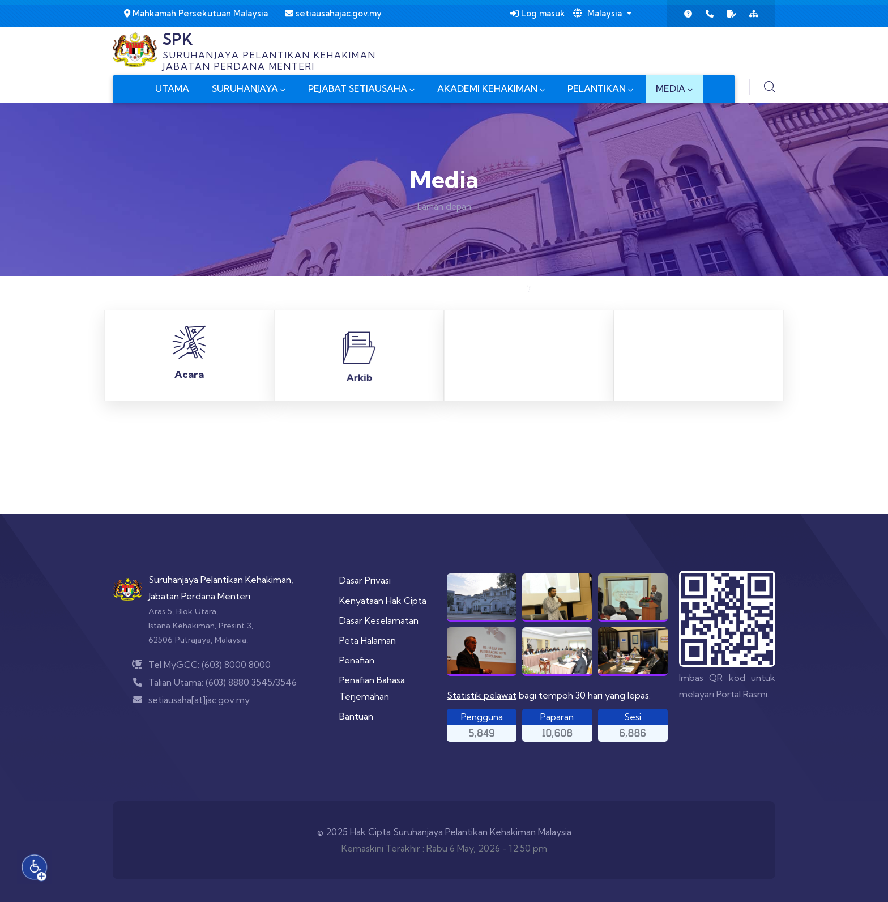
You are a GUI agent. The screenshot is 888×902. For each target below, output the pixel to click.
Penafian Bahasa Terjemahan (372, 688)
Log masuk (537, 13)
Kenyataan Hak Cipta (382, 600)
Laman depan (444, 206)
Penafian (356, 660)
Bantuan (356, 716)
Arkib (359, 291)
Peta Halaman (367, 640)
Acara (189, 378)
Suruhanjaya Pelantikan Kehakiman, (220, 579)
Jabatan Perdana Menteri (199, 596)
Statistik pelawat (481, 695)
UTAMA (172, 88)
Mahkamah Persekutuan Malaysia (196, 13)
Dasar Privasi (365, 580)
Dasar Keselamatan (379, 620)
